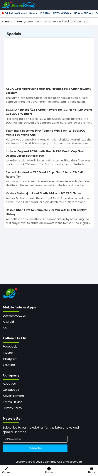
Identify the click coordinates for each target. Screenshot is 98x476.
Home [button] (49, 470)
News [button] (91, 470)
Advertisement (13, 395)
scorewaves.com (15, 315)
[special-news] (49, 95)
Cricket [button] (6, 470)
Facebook (10, 346)
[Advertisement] (49, 62)
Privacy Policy (12, 408)
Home (6, 21)
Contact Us (11, 389)
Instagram (10, 358)
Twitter (8, 352)
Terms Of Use (12, 402)
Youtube (9, 364)
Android (8, 321)
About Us (9, 383)
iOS (5, 327)
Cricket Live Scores (14, 13)
